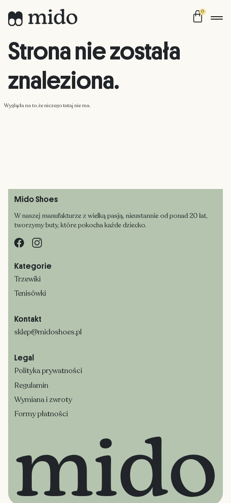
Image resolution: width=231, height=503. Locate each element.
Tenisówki (30, 293)
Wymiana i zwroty (43, 399)
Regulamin (31, 385)
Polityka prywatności (48, 371)
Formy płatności (41, 414)
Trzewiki (27, 279)
